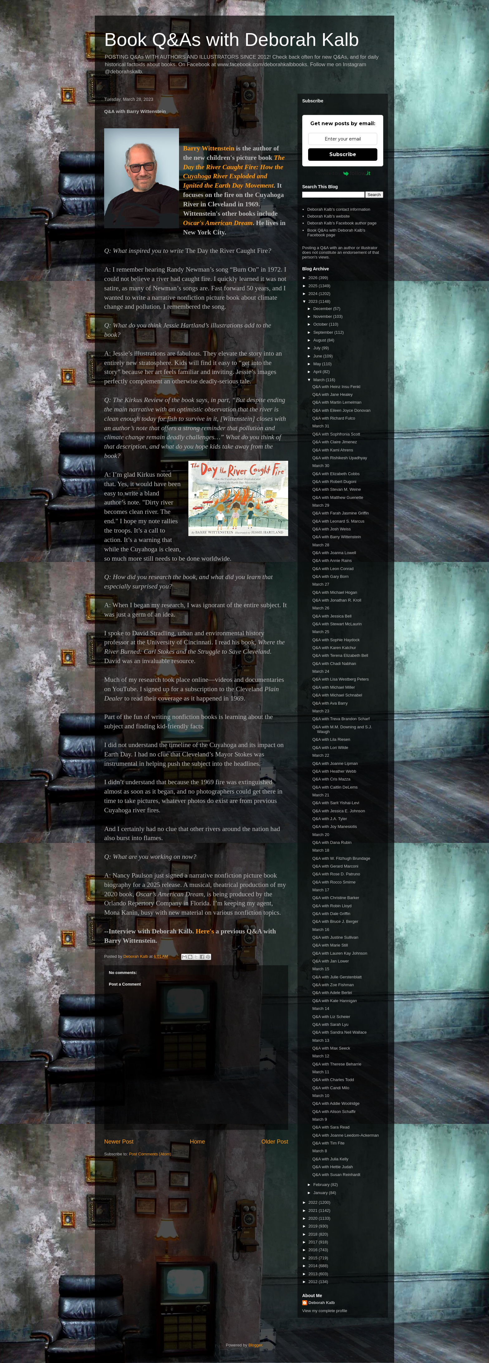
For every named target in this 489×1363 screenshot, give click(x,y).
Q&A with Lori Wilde (330, 747)
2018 (313, 1234)
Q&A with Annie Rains (331, 560)
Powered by (342, 173)
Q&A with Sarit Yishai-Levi (335, 802)
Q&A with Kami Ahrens (332, 450)
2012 (313, 1281)
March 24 (320, 671)
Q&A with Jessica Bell (331, 616)
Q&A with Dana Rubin (331, 842)
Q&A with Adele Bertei (332, 992)
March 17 (320, 890)
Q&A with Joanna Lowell (334, 552)
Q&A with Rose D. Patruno (336, 874)
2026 (313, 277)
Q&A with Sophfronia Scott (336, 434)
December (323, 308)
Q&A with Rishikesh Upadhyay (339, 457)
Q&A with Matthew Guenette (337, 497)
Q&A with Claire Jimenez (334, 442)
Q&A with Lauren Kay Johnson (339, 953)
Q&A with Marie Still (330, 945)
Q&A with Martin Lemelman (336, 402)
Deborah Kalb (321, 1302)
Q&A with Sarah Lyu (330, 1024)
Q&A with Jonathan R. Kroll (336, 600)
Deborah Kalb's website (328, 216)
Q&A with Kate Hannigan (334, 1000)
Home (197, 1142)
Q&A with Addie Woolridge (336, 1103)
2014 (313, 1265)
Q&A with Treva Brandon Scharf (341, 718)
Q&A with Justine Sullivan (335, 937)
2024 (313, 293)
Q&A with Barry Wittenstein (336, 536)
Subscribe (342, 154)
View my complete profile (324, 1310)
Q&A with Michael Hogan (334, 592)
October (321, 324)
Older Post (274, 1142)
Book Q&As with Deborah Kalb (231, 39)
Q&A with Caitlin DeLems (334, 787)
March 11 (320, 1072)
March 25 (320, 631)
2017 (313, 1242)
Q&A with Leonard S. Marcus (338, 521)
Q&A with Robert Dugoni (334, 481)
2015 (313, 1258)
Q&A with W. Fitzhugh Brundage (341, 858)
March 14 (320, 1008)
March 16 (320, 929)
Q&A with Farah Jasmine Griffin (340, 513)
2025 (313, 285)
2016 (313, 1249)
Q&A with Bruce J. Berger (335, 921)
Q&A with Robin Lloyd (331, 905)
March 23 (320, 711)
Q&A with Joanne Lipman (335, 763)
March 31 (320, 426)
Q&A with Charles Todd (333, 1079)
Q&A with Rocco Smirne (334, 882)
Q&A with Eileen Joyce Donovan (341, 410)
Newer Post (118, 1142)
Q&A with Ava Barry (329, 703)
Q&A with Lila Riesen (331, 739)
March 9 (319, 1119)
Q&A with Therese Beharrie (336, 1064)
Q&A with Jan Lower (330, 961)
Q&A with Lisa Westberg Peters (340, 679)
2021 (313, 1210)
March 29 (320, 505)
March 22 (320, 755)
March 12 (320, 1056)
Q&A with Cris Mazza (331, 779)
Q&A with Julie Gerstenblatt (336, 977)
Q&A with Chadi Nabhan (334, 663)
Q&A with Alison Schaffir (334, 1111)
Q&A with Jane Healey (332, 394)
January (321, 1192)
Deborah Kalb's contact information (338, 209)
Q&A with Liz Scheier (331, 1016)
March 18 (320, 850)
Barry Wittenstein (209, 148)
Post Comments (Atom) (150, 1154)
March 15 (320, 969)
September (323, 332)
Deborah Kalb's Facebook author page (341, 223)
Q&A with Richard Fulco (333, 418)
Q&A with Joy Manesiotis (334, 826)
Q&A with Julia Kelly (330, 1159)
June (318, 356)
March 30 (320, 465)
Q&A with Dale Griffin (331, 913)
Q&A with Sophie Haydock (336, 639)
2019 (313, 1226)
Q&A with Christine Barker (335, 897)
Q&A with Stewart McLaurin (336, 624)
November (323, 316)
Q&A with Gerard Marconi (335, 866)
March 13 (320, 1040)
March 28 (320, 545)
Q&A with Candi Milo (330, 1087)
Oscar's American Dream (218, 223)
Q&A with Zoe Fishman (333, 984)
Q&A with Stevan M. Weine (336, 489)
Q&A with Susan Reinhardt (336, 1174)
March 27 (320, 584)
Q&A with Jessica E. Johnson (338, 811)
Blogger (255, 1345)
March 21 (320, 795)
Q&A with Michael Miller (333, 687)
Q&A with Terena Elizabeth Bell (340, 655)
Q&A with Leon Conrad (332, 568)
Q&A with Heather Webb (334, 771)
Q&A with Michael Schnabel (337, 695)
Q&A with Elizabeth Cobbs (336, 473)
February (322, 1184)
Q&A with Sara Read (330, 1127)
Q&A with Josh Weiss (331, 529)
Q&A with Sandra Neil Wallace (339, 1032)
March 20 (320, 834)
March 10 (320, 1095)
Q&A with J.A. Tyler (329, 818)
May (317, 364)
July (317, 348)
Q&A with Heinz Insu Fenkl (336, 386)
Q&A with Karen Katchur (334, 647)
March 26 (320, 608)
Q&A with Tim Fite (328, 1143)
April (318, 371)
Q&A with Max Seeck (331, 1048)
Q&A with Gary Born (330, 576)
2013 (313, 1274)
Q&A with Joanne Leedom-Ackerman (345, 1135)
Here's (205, 931)
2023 (313, 301)
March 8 (319, 1151)
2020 (313, 1218)
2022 (313, 1202)
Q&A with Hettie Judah (332, 1166)
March (319, 379)
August (320, 340)
